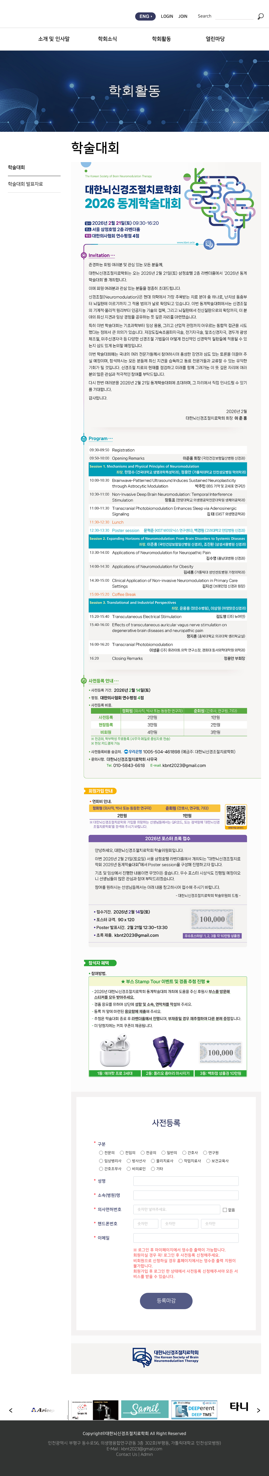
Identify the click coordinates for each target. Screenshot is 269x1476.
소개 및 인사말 (54, 39)
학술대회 (16, 167)
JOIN (182, 16)
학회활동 (161, 39)
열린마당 (215, 39)
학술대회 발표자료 (25, 184)
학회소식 (107, 39)
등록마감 (166, 1301)
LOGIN (167, 16)
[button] (258, 1410)
